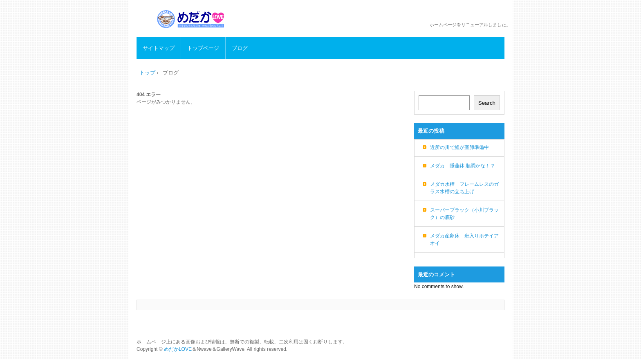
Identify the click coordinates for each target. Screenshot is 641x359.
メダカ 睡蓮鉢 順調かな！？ (462, 166)
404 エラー (149, 94)
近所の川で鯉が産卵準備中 (459, 147)
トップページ (203, 48)
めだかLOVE (178, 349)
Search (486, 103)
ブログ (240, 48)
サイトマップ (159, 48)
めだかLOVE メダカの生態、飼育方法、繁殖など (192, 19)
